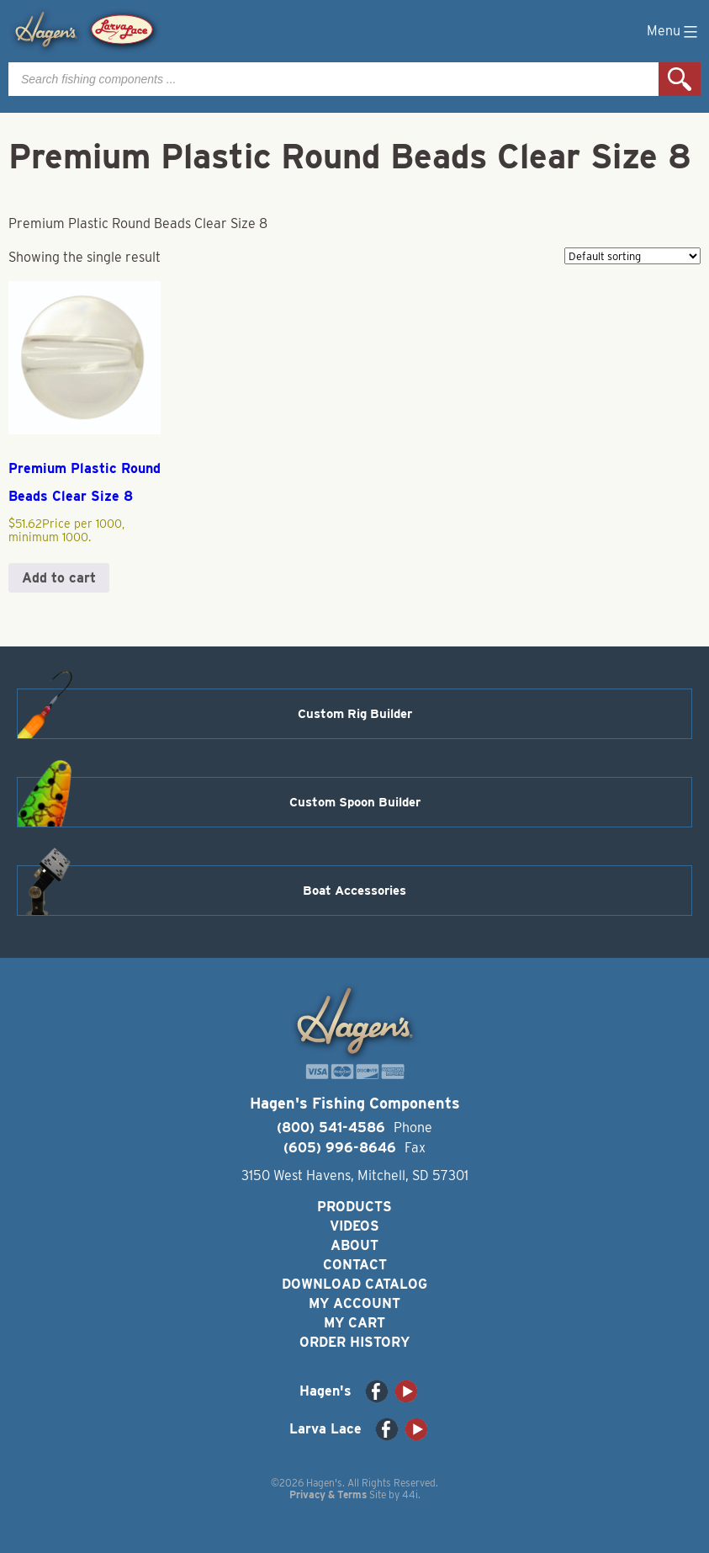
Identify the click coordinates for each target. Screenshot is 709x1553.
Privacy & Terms (328, 1494)
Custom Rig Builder (355, 713)
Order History (354, 1342)
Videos (354, 1226)
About (354, 1245)
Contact (355, 1265)
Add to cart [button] (59, 578)
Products (354, 1207)
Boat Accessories (354, 890)
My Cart (354, 1323)
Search (680, 79)
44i (410, 1494)
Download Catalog (354, 1284)
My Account (354, 1303)
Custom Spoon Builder (355, 802)
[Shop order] (632, 255)
